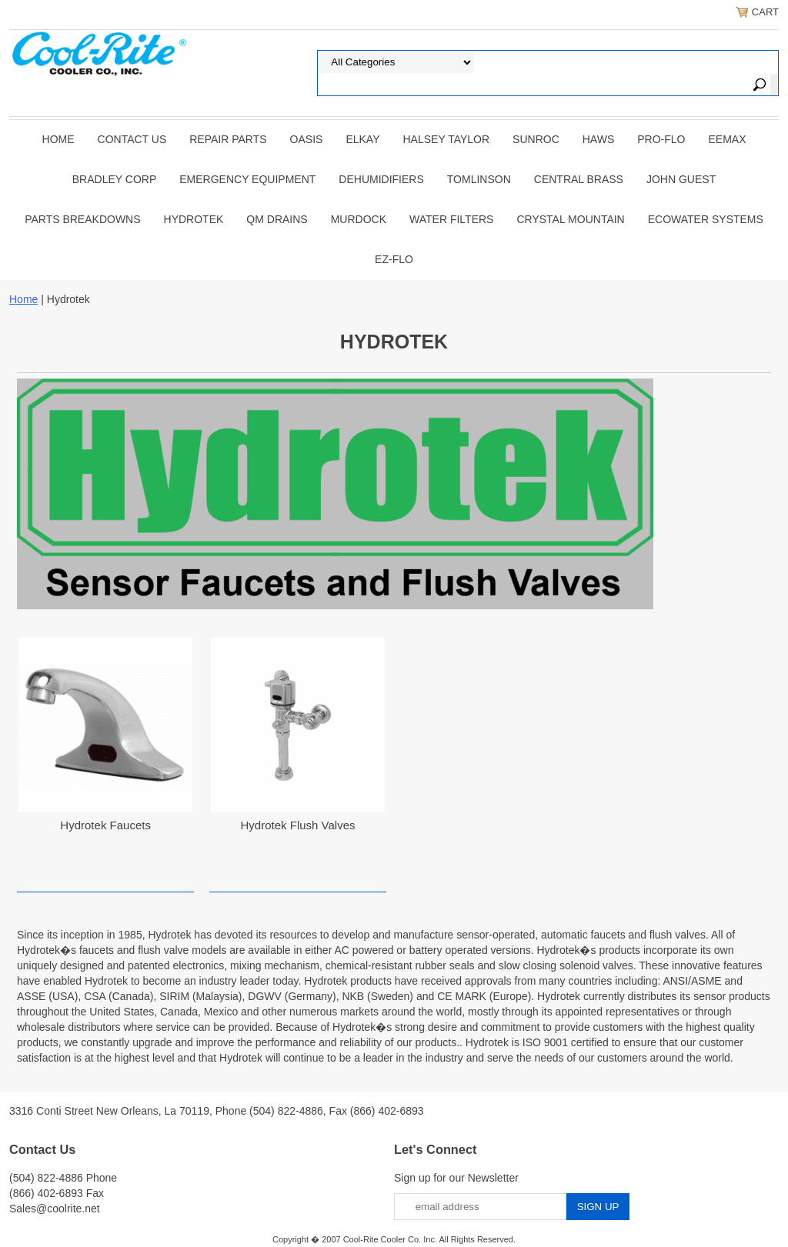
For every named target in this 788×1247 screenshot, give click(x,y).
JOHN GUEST (681, 179)
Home (58, 139)
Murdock (358, 219)
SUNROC (536, 139)
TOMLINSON (479, 179)
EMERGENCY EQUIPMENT (247, 179)
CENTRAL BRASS (578, 179)
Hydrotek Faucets (105, 825)
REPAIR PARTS (227, 139)
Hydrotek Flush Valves (298, 825)
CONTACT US (132, 139)
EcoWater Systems (705, 219)
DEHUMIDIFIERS (381, 179)
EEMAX (727, 139)
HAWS (598, 139)
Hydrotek (194, 219)
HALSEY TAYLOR (446, 139)
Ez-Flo (394, 259)
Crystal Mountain (570, 219)
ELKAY (362, 139)
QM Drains (276, 219)
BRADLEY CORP (114, 179)
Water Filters (451, 219)
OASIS (306, 139)
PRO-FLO (661, 139)
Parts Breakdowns (82, 219)
